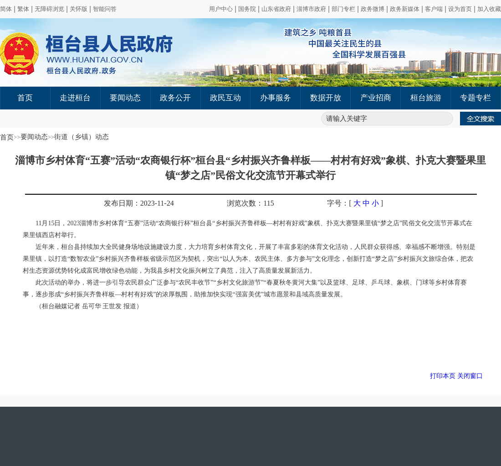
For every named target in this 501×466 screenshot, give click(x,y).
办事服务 (275, 97)
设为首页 (460, 8)
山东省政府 (276, 8)
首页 (25, 97)
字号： (338, 203)
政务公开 (175, 97)
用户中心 (221, 8)
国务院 (247, 8)
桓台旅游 (425, 97)
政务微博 (372, 8)
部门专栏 (343, 8)
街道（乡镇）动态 (81, 136)
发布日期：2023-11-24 (139, 203)
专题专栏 (475, 97)
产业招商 (375, 97)
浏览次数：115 (250, 203)
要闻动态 (125, 97)
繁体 (23, 8)
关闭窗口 (470, 376)
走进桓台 (75, 97)
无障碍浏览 (49, 8)
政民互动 (225, 97)
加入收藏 (489, 8)
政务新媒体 (404, 8)
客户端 (434, 8)
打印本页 (442, 376)
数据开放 (325, 97)
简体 (6, 8)
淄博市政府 (311, 8)
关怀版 (78, 8)
